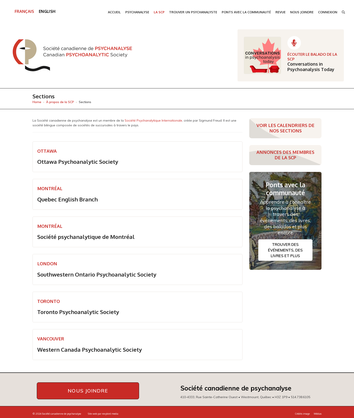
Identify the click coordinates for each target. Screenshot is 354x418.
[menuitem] (24, 11)
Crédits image (302, 413)
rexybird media (110, 413)
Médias (317, 413)
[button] (343, 12)
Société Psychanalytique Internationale (153, 120)
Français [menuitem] (24, 11)
